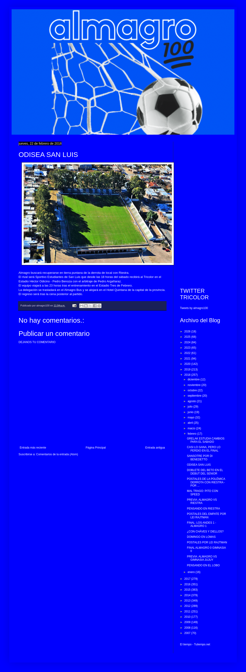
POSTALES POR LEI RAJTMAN (207, 542)
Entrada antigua (155, 447)
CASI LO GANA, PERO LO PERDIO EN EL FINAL (204, 449)
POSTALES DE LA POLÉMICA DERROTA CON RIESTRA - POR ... (206, 482)
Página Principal (96, 447)
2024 (187, 342)
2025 (187, 336)
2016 (187, 584)
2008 (187, 627)
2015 (187, 589)
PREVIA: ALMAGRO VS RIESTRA (202, 501)
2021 (187, 358)
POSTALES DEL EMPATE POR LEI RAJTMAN (206, 515)
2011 (187, 611)
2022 (187, 353)
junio (191, 412)
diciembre (194, 379)
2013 (187, 600)
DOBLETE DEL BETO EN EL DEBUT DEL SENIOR (205, 471)
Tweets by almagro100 (194, 308)
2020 (187, 364)
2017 (187, 578)
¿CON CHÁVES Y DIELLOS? (205, 531)
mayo (191, 417)
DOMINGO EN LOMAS (201, 536)
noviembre (194, 385)
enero (192, 572)
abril (191, 422)
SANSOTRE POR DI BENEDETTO (200, 457)
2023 (187, 347)
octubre (193, 390)
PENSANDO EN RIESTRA (203, 508)
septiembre (195, 395)
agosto (192, 401)
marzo (192, 428)
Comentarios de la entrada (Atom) (57, 454)
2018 (187, 374)
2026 (187, 331)
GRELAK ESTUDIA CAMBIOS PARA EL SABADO (205, 440)
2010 (187, 616)
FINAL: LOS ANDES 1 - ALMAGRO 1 (201, 524)
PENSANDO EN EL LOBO (203, 565)
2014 (187, 595)
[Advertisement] (203, 211)
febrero (192, 433)
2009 (187, 622)
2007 (187, 633)
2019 (187, 369)
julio (190, 406)
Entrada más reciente (33, 447)
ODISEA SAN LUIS (199, 464)
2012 (187, 606)
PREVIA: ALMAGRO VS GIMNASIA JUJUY (202, 558)
